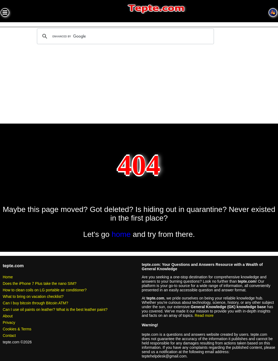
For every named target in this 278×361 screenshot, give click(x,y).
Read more (204, 315)
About (8, 316)
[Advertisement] (139, 85)
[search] (124, 36)
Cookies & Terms (17, 329)
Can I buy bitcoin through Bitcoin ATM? (35, 303)
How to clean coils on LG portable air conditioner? (45, 290)
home (121, 234)
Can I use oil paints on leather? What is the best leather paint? (55, 309)
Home (8, 277)
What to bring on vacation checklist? (33, 296)
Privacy (9, 322)
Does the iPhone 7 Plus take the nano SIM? (40, 283)
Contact (9, 335)
